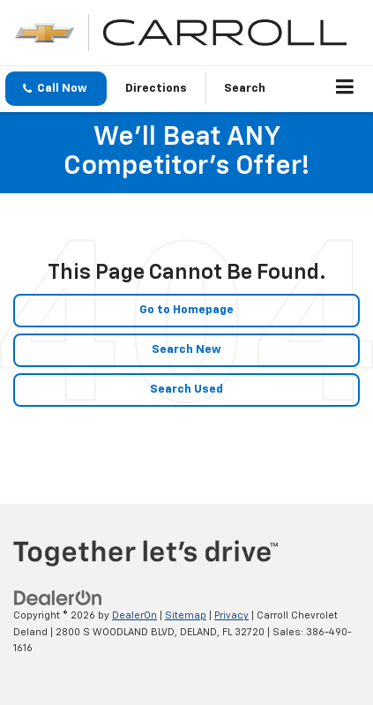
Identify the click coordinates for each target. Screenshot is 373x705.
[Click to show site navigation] (345, 89)
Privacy (231, 615)
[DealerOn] (58, 598)
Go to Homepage (186, 310)
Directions (156, 88)
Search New (186, 350)
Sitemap (185, 615)
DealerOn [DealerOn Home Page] (134, 615)
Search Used (186, 389)
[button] (56, 88)
